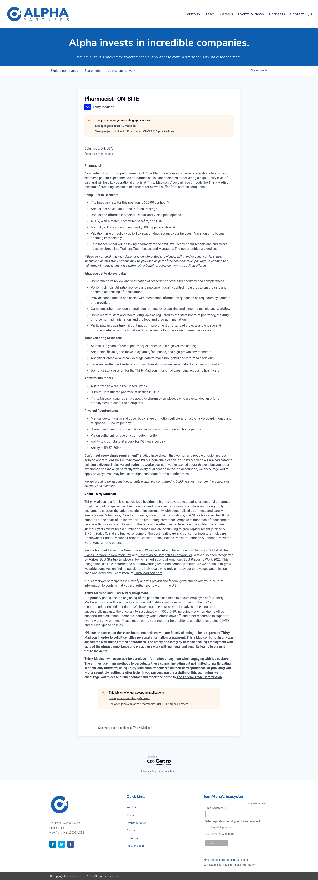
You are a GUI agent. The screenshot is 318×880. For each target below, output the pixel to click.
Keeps (88, 515)
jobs (93, 71)
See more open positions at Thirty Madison (125, 727)
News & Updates (220, 827)
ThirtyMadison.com (148, 573)
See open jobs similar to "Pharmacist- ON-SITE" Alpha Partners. (135, 131)
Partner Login (135, 846)
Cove (125, 515)
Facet (153, 515)
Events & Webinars (221, 833)
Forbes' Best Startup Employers (111, 559)
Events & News (251, 14)
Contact (297, 14)
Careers (226, 14)
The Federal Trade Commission (199, 677)
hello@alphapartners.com (228, 860)
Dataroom (133, 838)
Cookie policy (166, 771)
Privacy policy (148, 771)
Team (210, 14)
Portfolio (192, 14)
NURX (196, 515)
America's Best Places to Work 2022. (195, 559)
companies (64, 71)
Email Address (215, 808)
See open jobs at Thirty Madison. (115, 126)
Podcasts (277, 14)
